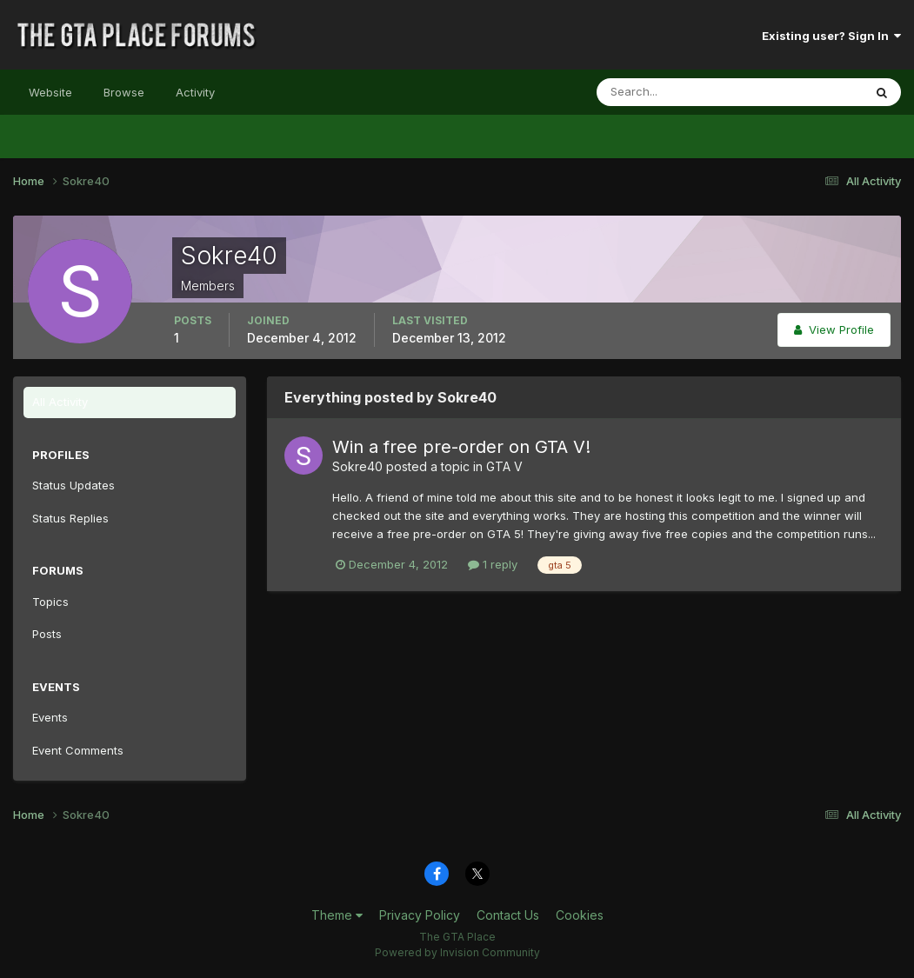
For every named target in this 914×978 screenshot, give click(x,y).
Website (50, 92)
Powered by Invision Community (457, 952)
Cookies (580, 915)
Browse (123, 92)
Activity (195, 92)
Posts (47, 634)
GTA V (504, 466)
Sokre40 (357, 466)
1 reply (492, 564)
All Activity (60, 402)
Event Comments (77, 750)
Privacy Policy (419, 915)
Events (50, 717)
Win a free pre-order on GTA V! (461, 446)
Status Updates (73, 485)
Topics (50, 602)
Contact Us (508, 915)
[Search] (673, 92)
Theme (337, 915)
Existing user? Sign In (831, 36)
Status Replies (70, 518)
